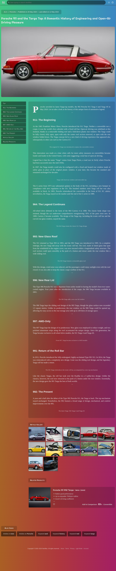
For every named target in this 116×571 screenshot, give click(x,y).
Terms (67, 548)
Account (86, 548)
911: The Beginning (9, 108)
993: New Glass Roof (10, 116)
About (62, 548)
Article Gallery (8, 137)
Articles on (26, 534)
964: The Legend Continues (12, 112)
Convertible (107, 504)
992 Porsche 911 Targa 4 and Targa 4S (93, 107)
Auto (5, 12)
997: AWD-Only (8, 125)
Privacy (72, 548)
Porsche (13, 12)
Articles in (8, 534)
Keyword (43, 534)
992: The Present (9, 133)
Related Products (9, 142)
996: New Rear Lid (9, 120)
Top (4, 103)
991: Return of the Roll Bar (13, 129)
